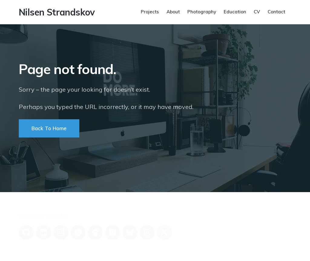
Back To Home (49, 128)
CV (257, 12)
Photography (201, 12)
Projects (150, 12)
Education (235, 12)
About (173, 12)
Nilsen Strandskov (57, 12)
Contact (276, 12)
